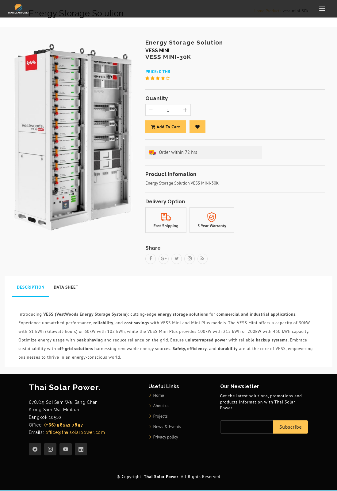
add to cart (165, 127)
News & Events (167, 427)
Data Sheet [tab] (66, 287)
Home (158, 395)
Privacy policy (165, 437)
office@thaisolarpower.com (74, 432)
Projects (160, 416)
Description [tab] (30, 287)
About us (161, 406)
